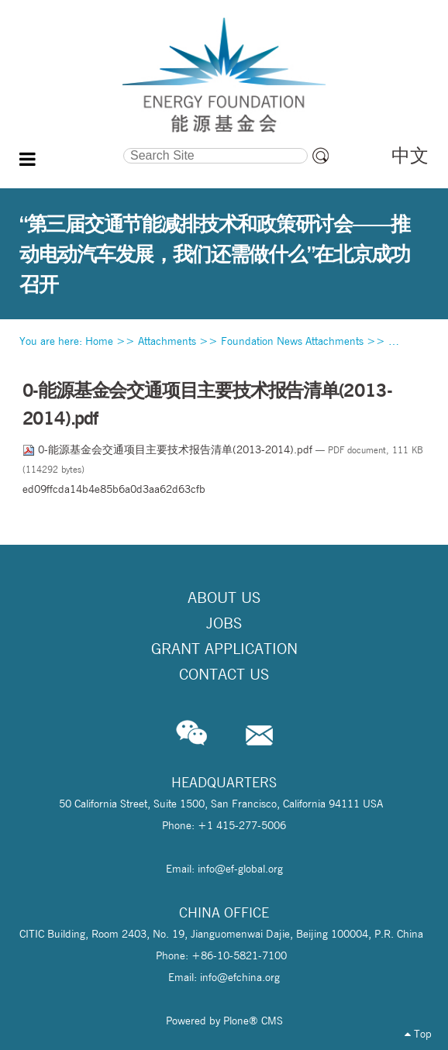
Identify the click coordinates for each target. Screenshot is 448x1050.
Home (99, 341)
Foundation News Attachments (292, 341)
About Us (224, 597)
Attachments (167, 341)
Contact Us (224, 674)
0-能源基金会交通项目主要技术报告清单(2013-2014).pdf (168, 449)
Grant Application (224, 648)
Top (418, 1034)
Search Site (71, 145)
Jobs (224, 623)
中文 (410, 155)
